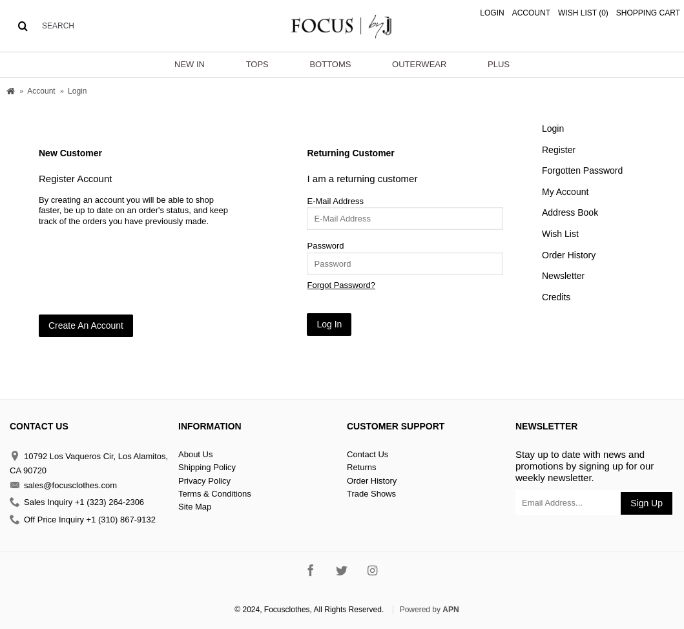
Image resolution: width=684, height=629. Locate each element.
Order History (569, 255)
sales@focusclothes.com (63, 485)
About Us (195, 454)
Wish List (560, 234)
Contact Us (367, 454)
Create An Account (85, 325)
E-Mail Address (335, 201)
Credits (556, 297)
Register (558, 150)
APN (450, 609)
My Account (565, 192)
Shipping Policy (207, 467)
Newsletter (563, 276)
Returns (362, 467)
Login (553, 128)
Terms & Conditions (214, 494)
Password (325, 246)
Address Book (570, 212)
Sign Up (646, 503)
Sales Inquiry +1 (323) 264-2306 (77, 502)
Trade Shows (371, 494)
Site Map (194, 506)
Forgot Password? (341, 285)
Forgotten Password (582, 170)
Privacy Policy (204, 481)
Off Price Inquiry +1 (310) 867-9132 (83, 519)
